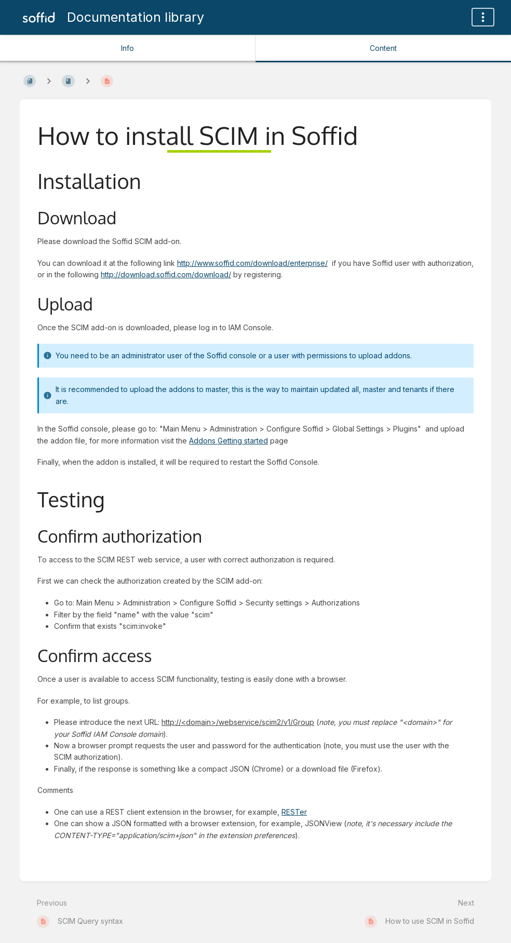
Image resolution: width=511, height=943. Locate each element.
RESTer (294, 811)
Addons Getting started (228, 440)
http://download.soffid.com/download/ (166, 274)
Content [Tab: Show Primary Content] (383, 48)
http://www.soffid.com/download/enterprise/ (252, 263)
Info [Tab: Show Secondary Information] (127, 48)
